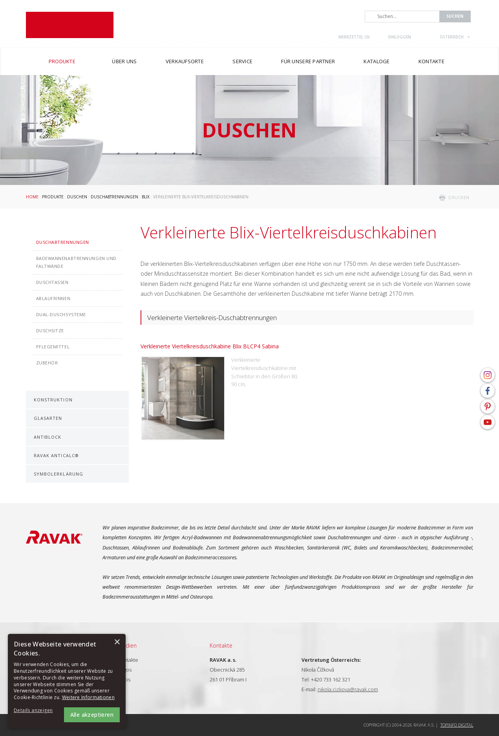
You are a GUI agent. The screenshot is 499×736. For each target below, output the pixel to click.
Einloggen (399, 37)
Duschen (77, 197)
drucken (459, 197)
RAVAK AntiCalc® (56, 455)
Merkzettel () (354, 37)
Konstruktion (53, 400)
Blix (146, 197)
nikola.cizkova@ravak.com (348, 689)
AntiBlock (48, 437)
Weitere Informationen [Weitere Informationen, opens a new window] (88, 697)
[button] (35, 710)
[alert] (67, 681)
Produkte (53, 197)
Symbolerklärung (59, 474)
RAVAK (69, 25)
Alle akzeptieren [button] (91, 714)
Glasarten (48, 418)
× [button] (117, 642)
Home (32, 197)
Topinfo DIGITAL (457, 725)
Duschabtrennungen (114, 197)
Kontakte (128, 659)
